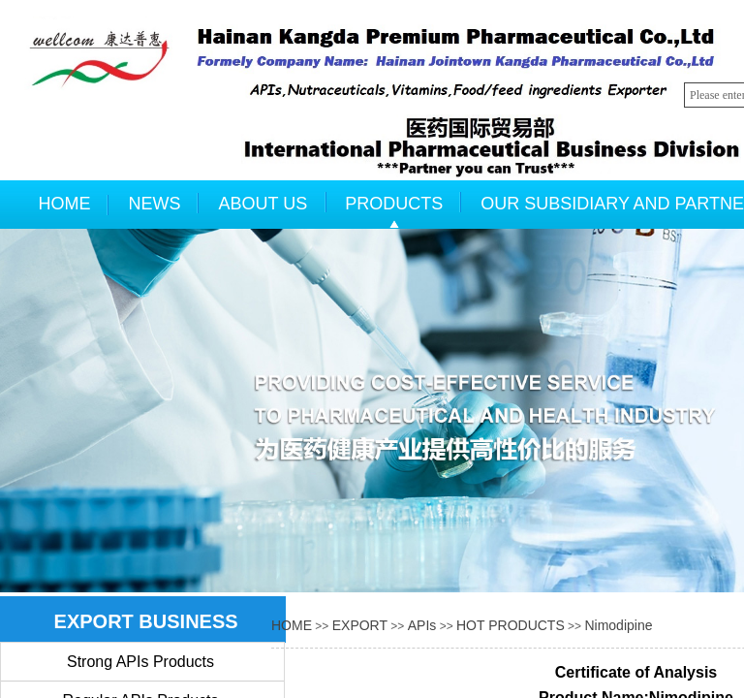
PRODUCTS (394, 203)
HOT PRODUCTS (510, 625)
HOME (65, 203)
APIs (422, 625)
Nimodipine (618, 625)
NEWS (155, 203)
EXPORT (360, 625)
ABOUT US (263, 203)
